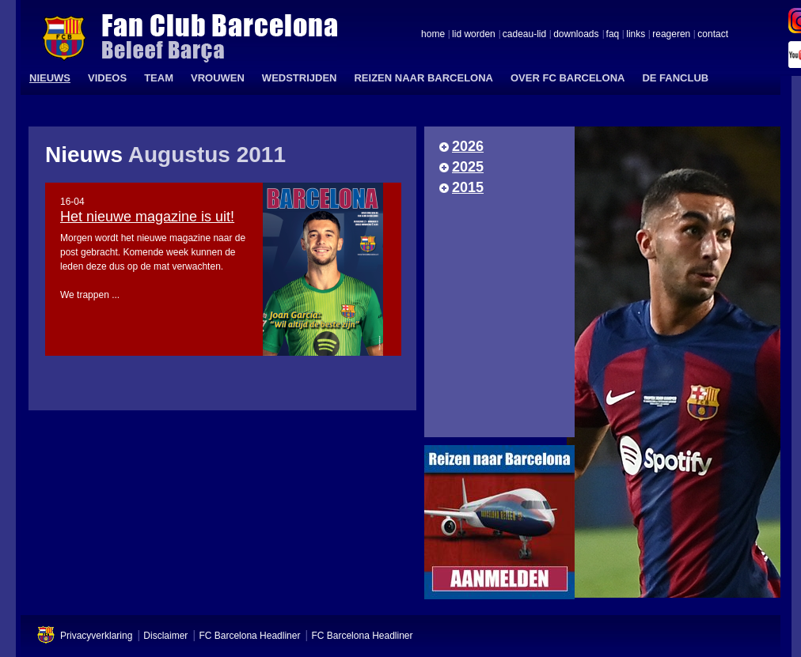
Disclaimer (165, 635)
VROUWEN (218, 78)
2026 (468, 146)
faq (613, 35)
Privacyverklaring (96, 635)
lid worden (473, 35)
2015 (468, 187)
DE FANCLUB (675, 78)
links (635, 35)
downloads (575, 35)
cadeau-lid (524, 35)
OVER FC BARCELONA (567, 78)
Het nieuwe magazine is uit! (147, 217)
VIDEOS (107, 78)
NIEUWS (49, 78)
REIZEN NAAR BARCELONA (423, 78)
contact (712, 35)
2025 (468, 167)
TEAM (158, 78)
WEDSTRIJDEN (299, 78)
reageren (671, 35)
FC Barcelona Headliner (249, 635)
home (433, 35)
